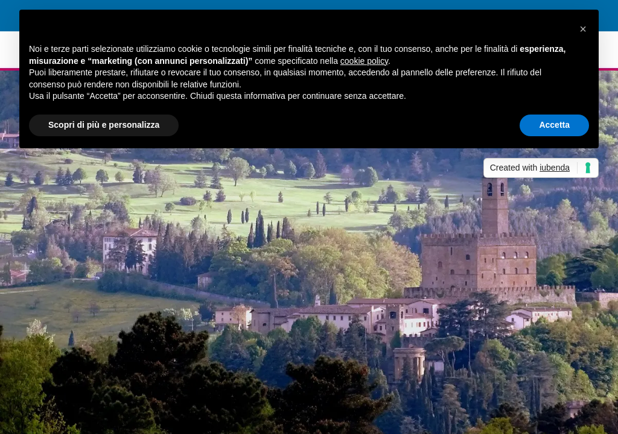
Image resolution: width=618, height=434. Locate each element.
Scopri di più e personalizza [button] (103, 125)
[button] (583, 29)
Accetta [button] (554, 125)
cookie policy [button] (364, 61)
